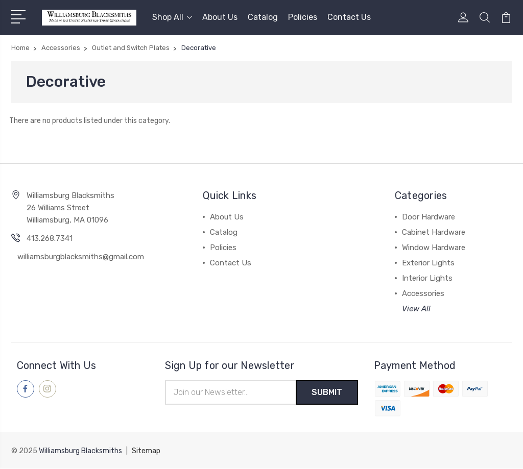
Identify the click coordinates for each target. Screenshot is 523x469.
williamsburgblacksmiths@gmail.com (80, 256)
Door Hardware (428, 216)
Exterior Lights (428, 262)
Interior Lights (427, 278)
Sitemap (146, 451)
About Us (219, 17)
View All (416, 308)
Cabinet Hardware (433, 232)
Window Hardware (433, 247)
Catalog (263, 17)
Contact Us (349, 17)
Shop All (172, 17)
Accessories (423, 293)
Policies (302, 17)
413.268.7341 (50, 238)
